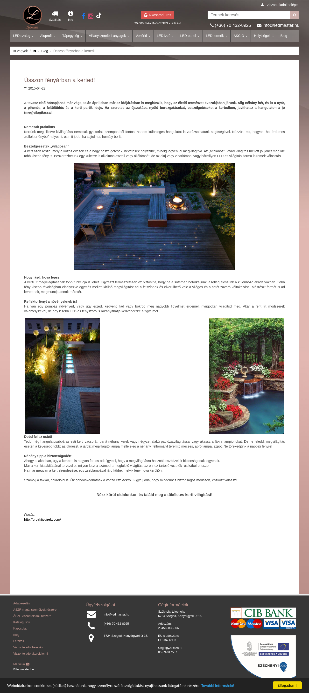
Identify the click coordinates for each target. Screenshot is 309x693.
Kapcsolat (20, 628)
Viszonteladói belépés (283, 5)
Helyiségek (264, 36)
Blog (284, 36)
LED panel (189, 36)
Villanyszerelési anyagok (109, 36)
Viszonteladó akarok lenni (30, 653)
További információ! (217, 685)
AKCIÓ (240, 36)
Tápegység (72, 36)
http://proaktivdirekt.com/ (42, 519)
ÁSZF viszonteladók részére (32, 616)
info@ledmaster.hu (281, 25)
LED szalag (23, 36)
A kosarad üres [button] (157, 15)
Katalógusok (21, 622)
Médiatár (21, 664)
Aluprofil (48, 36)
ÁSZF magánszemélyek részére (34, 609)
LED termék (216, 36)
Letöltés (18, 641)
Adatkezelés (21, 603)
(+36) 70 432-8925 (233, 25)
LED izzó (165, 36)
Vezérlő (143, 36)
